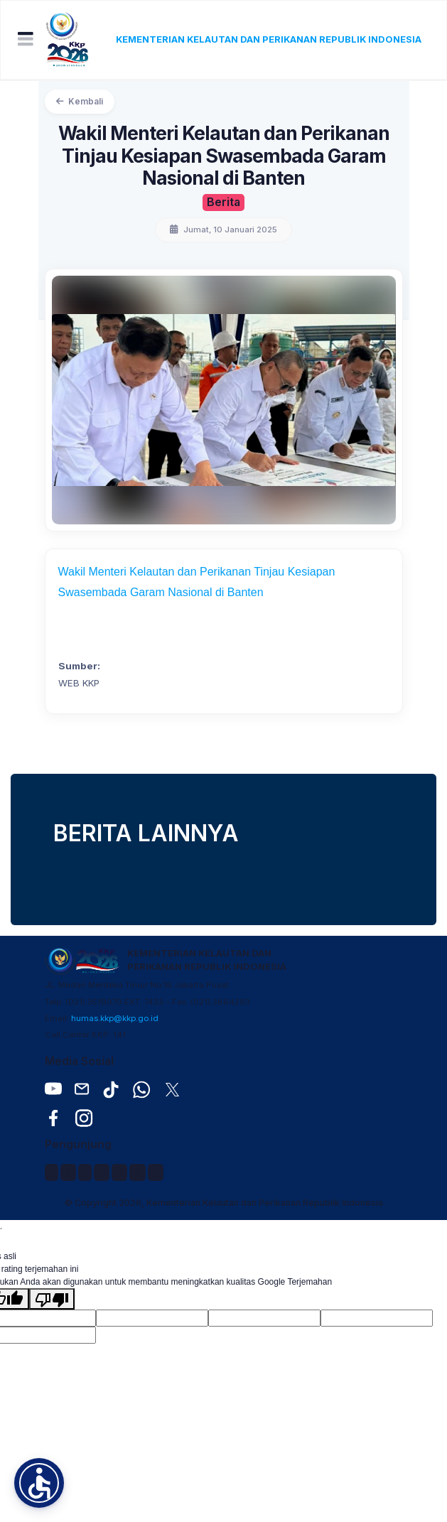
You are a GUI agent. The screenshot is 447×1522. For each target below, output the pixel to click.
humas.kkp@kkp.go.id (114, 1018)
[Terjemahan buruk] (52, 1299)
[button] (39, 1483)
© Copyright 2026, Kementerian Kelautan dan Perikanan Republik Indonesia (224, 1202)
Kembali (79, 101)
